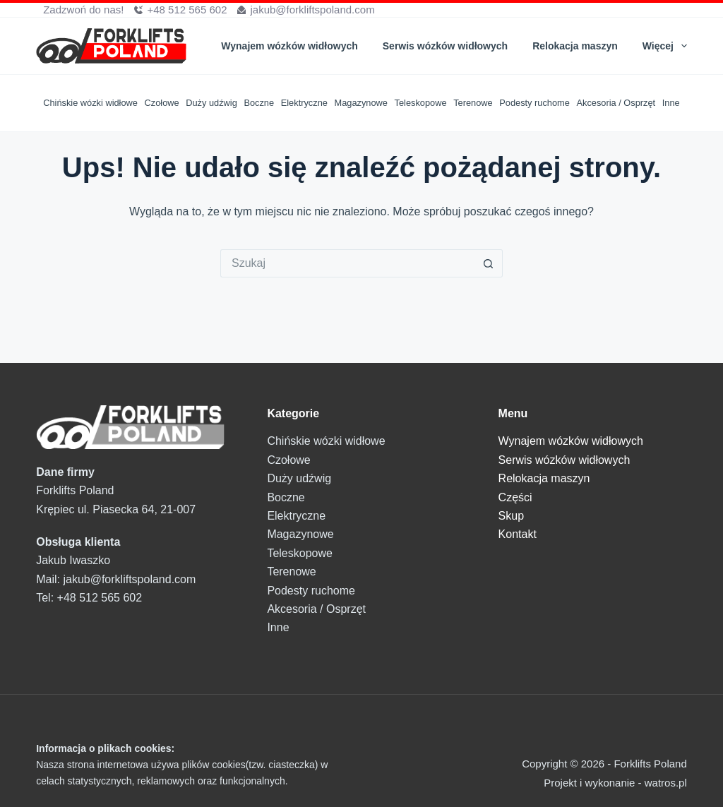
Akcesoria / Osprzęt (615, 102)
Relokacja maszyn (575, 46)
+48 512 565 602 (187, 10)
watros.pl (666, 783)
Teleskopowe (421, 102)
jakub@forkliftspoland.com (312, 10)
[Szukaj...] (347, 263)
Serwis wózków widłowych (445, 46)
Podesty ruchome (534, 102)
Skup (511, 516)
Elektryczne (304, 102)
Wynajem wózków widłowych (289, 46)
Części (515, 497)
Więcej (665, 45)
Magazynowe (361, 102)
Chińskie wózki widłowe (90, 102)
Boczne (259, 102)
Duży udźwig (211, 102)
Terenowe (473, 102)
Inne (671, 102)
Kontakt (517, 534)
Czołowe (162, 102)
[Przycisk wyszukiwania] (488, 263)
